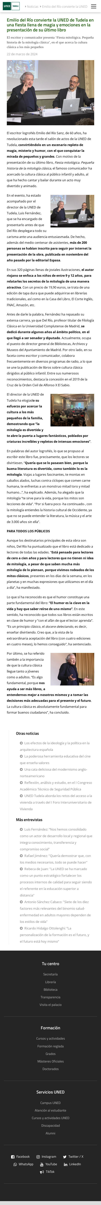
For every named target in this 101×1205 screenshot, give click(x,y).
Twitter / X (73, 1156)
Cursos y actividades (50, 1038)
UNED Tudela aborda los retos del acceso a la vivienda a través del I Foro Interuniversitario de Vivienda (56, 802)
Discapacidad (50, 1125)
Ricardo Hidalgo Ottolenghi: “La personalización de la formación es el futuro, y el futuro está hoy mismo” (54, 935)
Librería (50, 981)
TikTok (47, 1171)
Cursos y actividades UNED (50, 1117)
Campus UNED (50, 1102)
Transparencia (50, 997)
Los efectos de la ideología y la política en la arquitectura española (54, 746)
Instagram (46, 1156)
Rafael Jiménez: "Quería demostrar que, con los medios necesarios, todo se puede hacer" (55, 858)
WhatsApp (23, 1164)
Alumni (50, 1133)
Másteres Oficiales (50, 1061)
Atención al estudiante (50, 1110)
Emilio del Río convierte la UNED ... (66, 6)
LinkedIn (72, 1164)
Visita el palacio (51, 1004)
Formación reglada (50, 1046)
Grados (51, 1053)
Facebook (20, 1156)
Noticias (32, 6)
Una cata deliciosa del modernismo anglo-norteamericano (53, 772)
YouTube (48, 1164)
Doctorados (51, 1068)
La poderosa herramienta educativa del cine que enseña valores (55, 759)
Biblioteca (51, 989)
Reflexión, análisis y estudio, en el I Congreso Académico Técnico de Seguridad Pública (56, 785)
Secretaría (50, 974)
